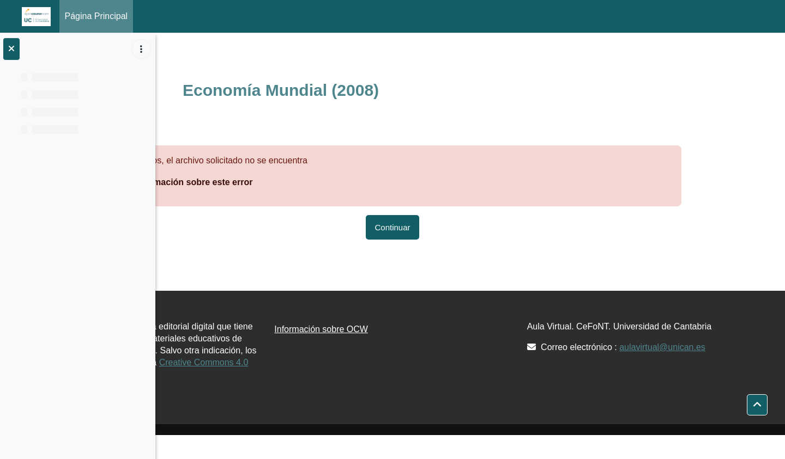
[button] (757, 405)
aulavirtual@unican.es (717, 359)
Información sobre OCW (431, 329)
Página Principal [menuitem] (96, 16)
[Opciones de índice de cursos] (141, 49)
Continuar (474, 227)
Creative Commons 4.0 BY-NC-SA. (253, 386)
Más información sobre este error (266, 182)
